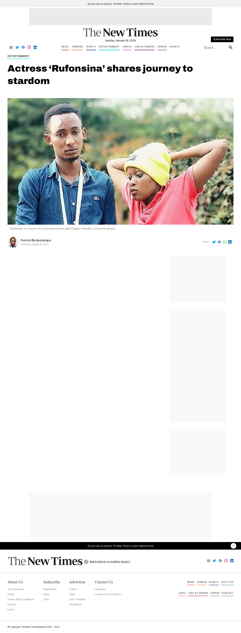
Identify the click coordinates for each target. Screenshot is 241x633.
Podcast (227, 592)
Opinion (202, 581)
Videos (127, 46)
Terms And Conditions (21, 599)
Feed (11, 609)
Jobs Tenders (77, 599)
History (12, 604)
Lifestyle (227, 581)
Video (182, 592)
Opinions (77, 46)
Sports (91, 46)
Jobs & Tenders (145, 46)
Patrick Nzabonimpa (36, 240)
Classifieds (75, 604)
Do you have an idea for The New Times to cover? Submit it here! (120, 4)
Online (73, 589)
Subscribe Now (222, 39)
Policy (11, 594)
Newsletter (50, 589)
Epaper (162, 46)
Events (174, 46)
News (65, 46)
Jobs (46, 599)
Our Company (16, 589)
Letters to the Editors (108, 594)
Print (46, 594)
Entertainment (109, 46)
